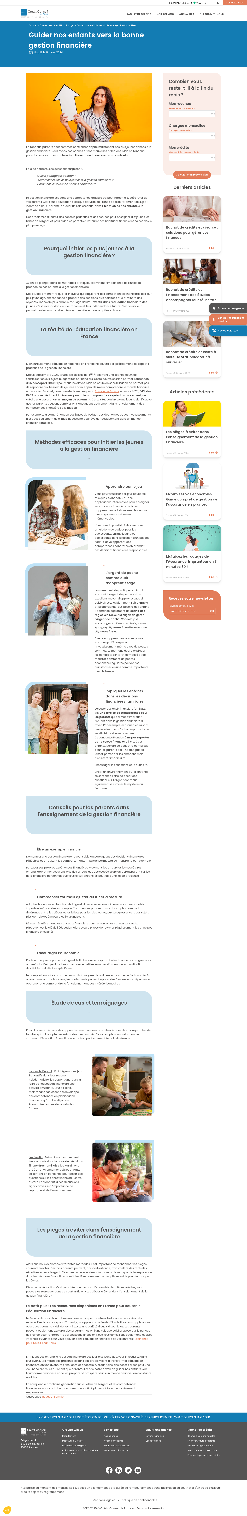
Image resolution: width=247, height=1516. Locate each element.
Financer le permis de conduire (203, 1455)
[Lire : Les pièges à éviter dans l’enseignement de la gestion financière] (192, 429)
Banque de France (107, 391)
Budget (70, 25)
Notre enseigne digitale (74, 1445)
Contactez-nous (235, 2)
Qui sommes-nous (211, 14)
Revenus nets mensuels (182, 108)
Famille (59, 1397)
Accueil (33, 25)
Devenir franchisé (155, 1436)
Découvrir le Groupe (72, 1440)
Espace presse (153, 1440)
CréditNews (48, 1343)
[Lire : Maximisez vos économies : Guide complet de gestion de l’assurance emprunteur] (192, 491)
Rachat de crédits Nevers (117, 1445)
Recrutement (69, 1436)
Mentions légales (104, 1500)
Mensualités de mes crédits (184, 152)
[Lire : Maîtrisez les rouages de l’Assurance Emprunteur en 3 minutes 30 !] (192, 553)
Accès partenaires (113, 1440)
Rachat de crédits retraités (201, 1436)
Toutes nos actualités (52, 25)
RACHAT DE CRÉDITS (139, 14)
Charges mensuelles (180, 130)
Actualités (186, 14)
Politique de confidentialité (139, 1500)
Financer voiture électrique (201, 1440)
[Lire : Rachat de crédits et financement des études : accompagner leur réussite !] (192, 287)
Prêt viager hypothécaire (200, 1445)
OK (212, 611)
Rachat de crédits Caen (116, 1450)
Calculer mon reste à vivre (192, 174)
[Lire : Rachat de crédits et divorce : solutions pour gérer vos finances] (192, 224)
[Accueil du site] (34, 13)
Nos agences (165, 14)
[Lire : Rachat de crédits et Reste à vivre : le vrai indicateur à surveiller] (192, 349)
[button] (7, 1510)
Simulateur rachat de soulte (202, 1450)
